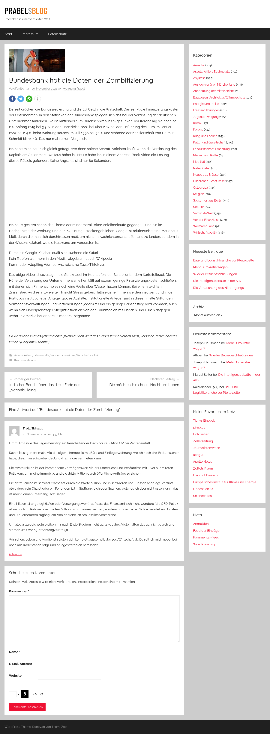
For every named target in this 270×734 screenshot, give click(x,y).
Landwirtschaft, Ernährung (211, 149)
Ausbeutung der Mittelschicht (213, 91)
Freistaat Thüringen (206, 110)
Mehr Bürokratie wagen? (211, 267)
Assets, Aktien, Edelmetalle (31, 355)
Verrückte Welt (203, 213)
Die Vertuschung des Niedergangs (218, 288)
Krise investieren (25, 360)
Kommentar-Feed (206, 537)
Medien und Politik (205, 155)
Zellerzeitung (203, 441)
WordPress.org (204, 544)
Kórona (198, 129)
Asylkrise (199, 78)
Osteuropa (200, 187)
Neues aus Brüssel (206, 174)
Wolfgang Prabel (74, 88)
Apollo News (202, 461)
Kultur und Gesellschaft (209, 142)
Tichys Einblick (204, 420)
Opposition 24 (203, 489)
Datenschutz (57, 34)
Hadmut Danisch (205, 475)
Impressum (30, 34)
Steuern (198, 207)
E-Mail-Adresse (21, 664)
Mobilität (199, 162)
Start (8, 34)
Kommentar (19, 591)
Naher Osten (201, 168)
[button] (12, 99)
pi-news (199, 427)
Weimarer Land (203, 226)
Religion (198, 194)
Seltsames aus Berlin (207, 200)
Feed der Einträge (206, 530)
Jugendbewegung (206, 117)
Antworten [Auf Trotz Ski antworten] (15, 554)
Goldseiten (201, 434)
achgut (198, 455)
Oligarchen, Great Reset (209, 181)
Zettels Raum (203, 468)
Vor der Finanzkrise (62, 355)
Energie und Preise (206, 104)
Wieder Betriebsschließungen (215, 274)
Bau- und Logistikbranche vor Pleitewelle (223, 260)
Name (14, 652)
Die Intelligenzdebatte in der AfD (217, 281)
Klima (197, 123)
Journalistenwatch (206, 448)
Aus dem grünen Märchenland (214, 84)
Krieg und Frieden (205, 136)
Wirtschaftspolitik (87, 355)
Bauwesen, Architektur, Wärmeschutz (219, 97)
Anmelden (201, 524)
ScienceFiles (202, 496)
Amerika (199, 65)
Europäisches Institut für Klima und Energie (224, 482)
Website (15, 675)
